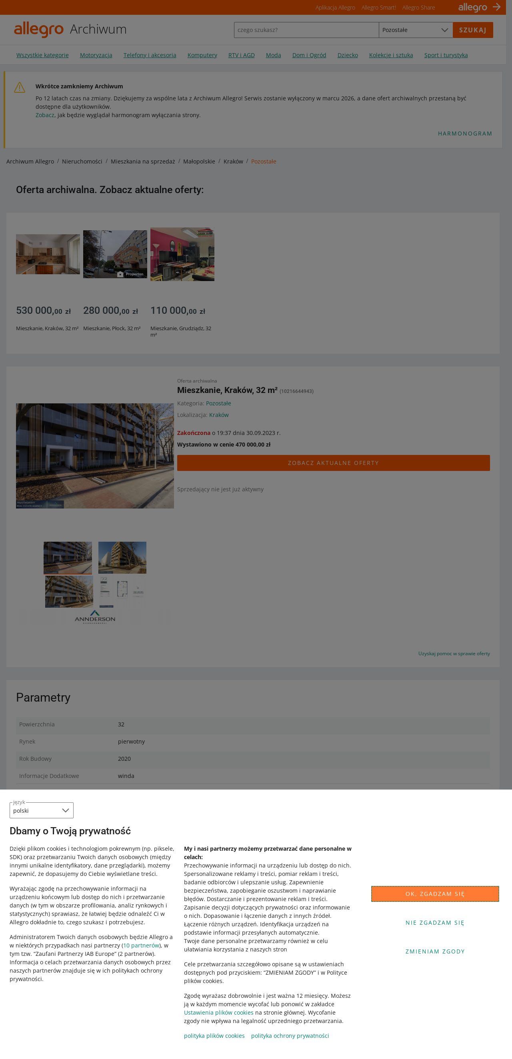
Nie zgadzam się (435, 922)
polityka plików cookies (214, 1035)
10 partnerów (141, 945)
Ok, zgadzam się (435, 893)
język (19, 802)
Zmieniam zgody (435, 951)
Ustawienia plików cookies (219, 1012)
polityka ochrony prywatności (290, 1035)
